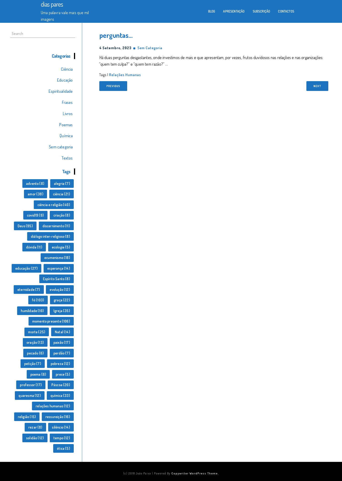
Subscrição (261, 11)
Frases (67, 102)
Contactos (286, 11)
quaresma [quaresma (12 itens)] (29, 395)
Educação (65, 80)
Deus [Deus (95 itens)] (25, 226)
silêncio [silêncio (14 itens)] (61, 427)
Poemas (66, 124)
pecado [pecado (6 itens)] (35, 353)
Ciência (67, 69)
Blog (211, 11)
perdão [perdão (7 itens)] (61, 353)
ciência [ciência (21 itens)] (61, 194)
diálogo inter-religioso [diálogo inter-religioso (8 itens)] (50, 236)
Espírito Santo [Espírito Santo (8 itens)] (56, 279)
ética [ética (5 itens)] (63, 448)
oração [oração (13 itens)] (35, 342)
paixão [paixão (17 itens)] (61, 342)
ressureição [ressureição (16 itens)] (57, 416)
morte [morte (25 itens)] (36, 332)
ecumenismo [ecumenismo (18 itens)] (57, 257)
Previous (113, 86)
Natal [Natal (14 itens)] (62, 332)
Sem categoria (61, 146)
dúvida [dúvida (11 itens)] (34, 247)
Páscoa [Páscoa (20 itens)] (60, 385)
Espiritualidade (61, 91)
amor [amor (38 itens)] (35, 194)
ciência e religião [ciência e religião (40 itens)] (53, 204)
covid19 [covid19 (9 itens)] (35, 215)
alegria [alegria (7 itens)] (62, 183)
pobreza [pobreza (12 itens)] (60, 363)
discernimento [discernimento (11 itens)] (56, 226)
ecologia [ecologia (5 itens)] (61, 247)
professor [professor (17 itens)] (31, 385)
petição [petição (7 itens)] (32, 363)
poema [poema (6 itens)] (38, 374)
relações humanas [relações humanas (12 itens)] (53, 406)
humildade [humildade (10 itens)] (32, 310)
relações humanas (125, 74)
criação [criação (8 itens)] (61, 215)
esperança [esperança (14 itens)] (58, 268)
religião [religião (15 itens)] (27, 416)
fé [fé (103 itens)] (38, 300)
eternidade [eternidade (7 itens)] (28, 289)
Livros (68, 113)
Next (317, 86)
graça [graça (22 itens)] (62, 300)
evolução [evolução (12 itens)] (60, 289)
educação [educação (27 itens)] (26, 268)
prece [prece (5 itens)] (63, 374)
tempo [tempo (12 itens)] (61, 438)
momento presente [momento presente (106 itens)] (51, 321)
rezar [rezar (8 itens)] (35, 427)
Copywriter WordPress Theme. (195, 473)
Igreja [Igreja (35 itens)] (61, 310)
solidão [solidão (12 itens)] (35, 438)
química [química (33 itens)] (60, 395)
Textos (67, 157)
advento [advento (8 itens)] (35, 183)
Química (66, 135)
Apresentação (234, 11)
